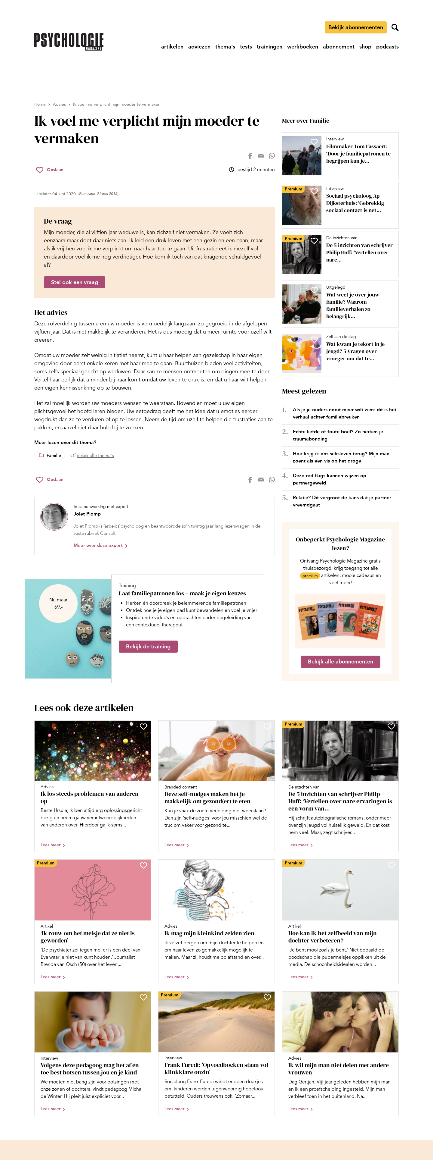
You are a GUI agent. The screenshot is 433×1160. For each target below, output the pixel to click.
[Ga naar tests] (246, 46)
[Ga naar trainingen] (269, 46)
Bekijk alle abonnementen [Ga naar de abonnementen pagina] (340, 661)
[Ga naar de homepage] (68, 42)
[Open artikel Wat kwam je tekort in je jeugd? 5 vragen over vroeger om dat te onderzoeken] (338, 353)
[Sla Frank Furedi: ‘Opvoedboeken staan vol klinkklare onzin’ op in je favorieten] (267, 997)
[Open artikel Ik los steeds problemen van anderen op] (93, 786)
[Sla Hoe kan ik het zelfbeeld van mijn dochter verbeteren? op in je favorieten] (391, 865)
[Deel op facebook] (250, 156)
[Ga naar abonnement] (339, 46)
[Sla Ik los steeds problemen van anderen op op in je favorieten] (143, 726)
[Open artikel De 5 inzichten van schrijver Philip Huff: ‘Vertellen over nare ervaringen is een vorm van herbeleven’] (338, 254)
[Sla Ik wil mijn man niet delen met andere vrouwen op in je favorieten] (391, 997)
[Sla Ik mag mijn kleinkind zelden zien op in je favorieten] (267, 865)
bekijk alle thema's (95, 455)
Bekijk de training (148, 646)
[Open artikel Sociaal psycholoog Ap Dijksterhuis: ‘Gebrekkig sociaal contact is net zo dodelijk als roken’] (338, 205)
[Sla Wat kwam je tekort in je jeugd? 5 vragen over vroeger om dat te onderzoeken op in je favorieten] (314, 339)
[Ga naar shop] (365, 46)
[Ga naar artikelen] (172, 46)
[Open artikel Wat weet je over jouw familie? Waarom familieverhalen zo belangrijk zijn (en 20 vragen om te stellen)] (338, 304)
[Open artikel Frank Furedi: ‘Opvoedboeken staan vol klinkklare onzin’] (216, 1054)
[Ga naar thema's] (225, 46)
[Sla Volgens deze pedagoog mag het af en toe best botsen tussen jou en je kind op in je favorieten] (143, 997)
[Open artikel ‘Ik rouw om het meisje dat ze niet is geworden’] (93, 922)
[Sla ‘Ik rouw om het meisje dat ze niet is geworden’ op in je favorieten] (143, 865)
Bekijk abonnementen (355, 27)
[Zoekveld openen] (395, 27)
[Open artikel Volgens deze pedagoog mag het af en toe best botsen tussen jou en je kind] (93, 1054)
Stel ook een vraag (74, 282)
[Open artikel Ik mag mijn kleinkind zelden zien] (216, 922)
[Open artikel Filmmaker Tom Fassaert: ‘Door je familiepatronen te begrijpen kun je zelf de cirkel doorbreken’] (338, 155)
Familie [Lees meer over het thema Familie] (54, 455)
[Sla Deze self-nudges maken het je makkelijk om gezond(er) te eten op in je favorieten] (267, 726)
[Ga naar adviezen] (199, 46)
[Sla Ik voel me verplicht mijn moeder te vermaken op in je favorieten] (49, 170)
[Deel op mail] (261, 156)
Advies (59, 104)
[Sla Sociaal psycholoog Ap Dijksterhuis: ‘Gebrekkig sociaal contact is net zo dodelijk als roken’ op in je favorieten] (314, 191)
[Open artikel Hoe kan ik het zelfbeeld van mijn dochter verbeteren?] (340, 922)
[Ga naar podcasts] (387, 46)
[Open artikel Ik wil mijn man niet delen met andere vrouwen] (340, 1054)
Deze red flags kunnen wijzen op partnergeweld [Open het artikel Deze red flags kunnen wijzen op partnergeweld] (329, 479)
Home (40, 104)
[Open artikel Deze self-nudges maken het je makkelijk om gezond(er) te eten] (216, 786)
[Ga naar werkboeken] (302, 46)
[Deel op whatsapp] (272, 156)
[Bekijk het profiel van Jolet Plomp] (155, 526)
